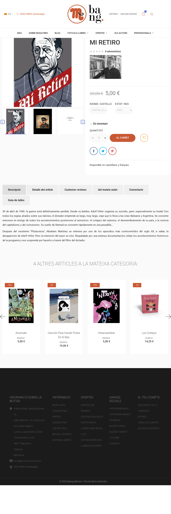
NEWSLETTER (59, 451)
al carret (122, 165)
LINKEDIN (114, 472)
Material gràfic (61, 468)
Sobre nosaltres (38, 33)
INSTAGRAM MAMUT (120, 443)
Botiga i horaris (61, 463)
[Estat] (124, 138)
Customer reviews (75, 217)
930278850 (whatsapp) (30, 14)
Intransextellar (106, 361)
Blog (57, 33)
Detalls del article (42, 217)
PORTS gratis (88, 451)
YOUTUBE (114, 466)
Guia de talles (16, 228)
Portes (56, 445)
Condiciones (59, 439)
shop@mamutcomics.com (27, 490)
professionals (142, 33)
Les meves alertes (148, 457)
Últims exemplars (91, 468)
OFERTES (100, 33)
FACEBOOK (115, 449)
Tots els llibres (76, 33)
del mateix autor (108, 217)
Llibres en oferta (91, 474)
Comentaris (136, 217)
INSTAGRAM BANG (119, 437)
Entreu (142, 445)
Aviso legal (59, 433)
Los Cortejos (149, 361)
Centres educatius (92, 445)
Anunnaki (21, 361)
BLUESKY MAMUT (118, 460)
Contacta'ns (59, 457)
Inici (19, 33)
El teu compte (149, 426)
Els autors (121, 33)
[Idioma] (98, 138)
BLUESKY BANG (117, 455)
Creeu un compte (148, 451)
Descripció (14, 217)
